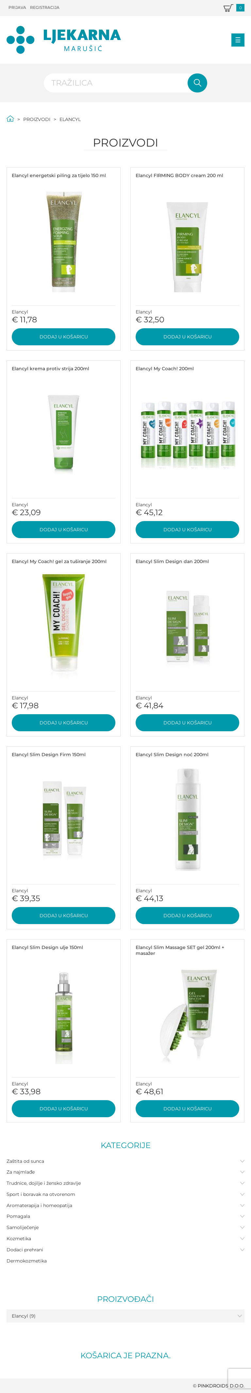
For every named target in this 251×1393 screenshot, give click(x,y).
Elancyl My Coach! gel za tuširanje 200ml (59, 561)
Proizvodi (36, 119)
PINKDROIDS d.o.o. (221, 1386)
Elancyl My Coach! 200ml (165, 369)
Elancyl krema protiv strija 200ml (50, 369)
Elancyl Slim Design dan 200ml (172, 561)
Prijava (17, 7)
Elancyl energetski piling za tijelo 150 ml (59, 175)
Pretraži (197, 82)
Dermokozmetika (27, 1261)
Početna (10, 118)
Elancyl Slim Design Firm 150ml (49, 754)
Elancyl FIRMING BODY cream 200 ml (179, 175)
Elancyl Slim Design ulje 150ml (47, 947)
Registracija (44, 7)
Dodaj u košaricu (64, 337)
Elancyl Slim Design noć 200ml (172, 754)
